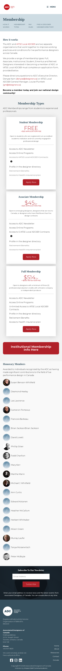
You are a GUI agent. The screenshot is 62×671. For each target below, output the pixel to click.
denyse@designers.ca (27, 79)
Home (56, 646)
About (56, 649)
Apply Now (31, 182)
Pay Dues (31, 25)
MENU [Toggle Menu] (51, 7)
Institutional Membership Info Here (31, 348)
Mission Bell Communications (35, 668)
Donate (56, 660)
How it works (6, 25)
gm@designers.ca (12, 85)
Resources (55, 653)
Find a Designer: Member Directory (45, 25)
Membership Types (19, 25)
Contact (56, 656)
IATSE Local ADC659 (25, 44)
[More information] (11, 161)
